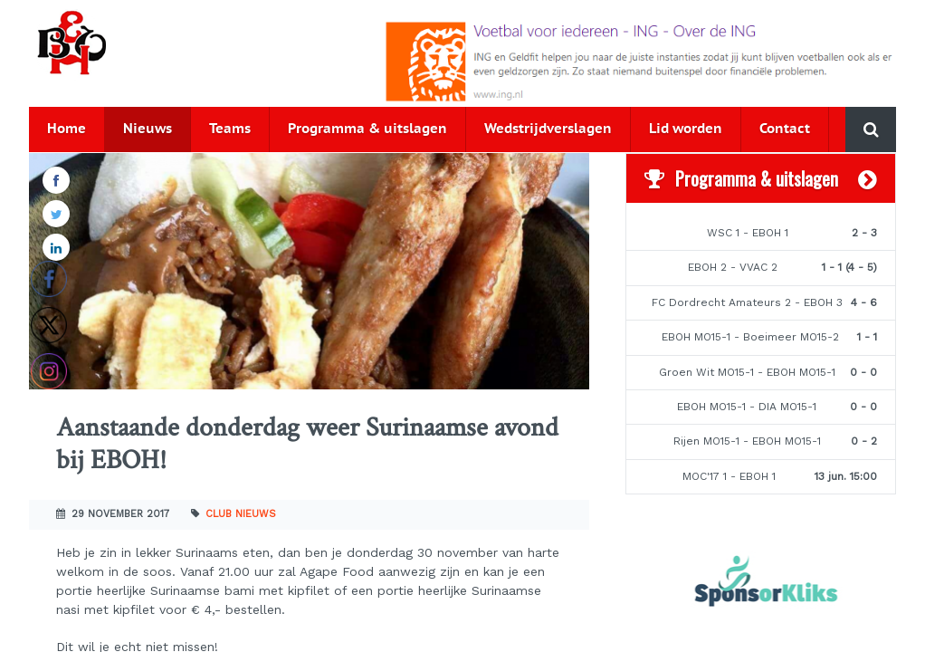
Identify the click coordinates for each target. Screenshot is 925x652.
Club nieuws (240, 514)
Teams (230, 129)
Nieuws (147, 129)
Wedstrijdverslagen (548, 129)
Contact (784, 129)
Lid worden (685, 129)
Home (66, 129)
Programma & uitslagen (367, 129)
